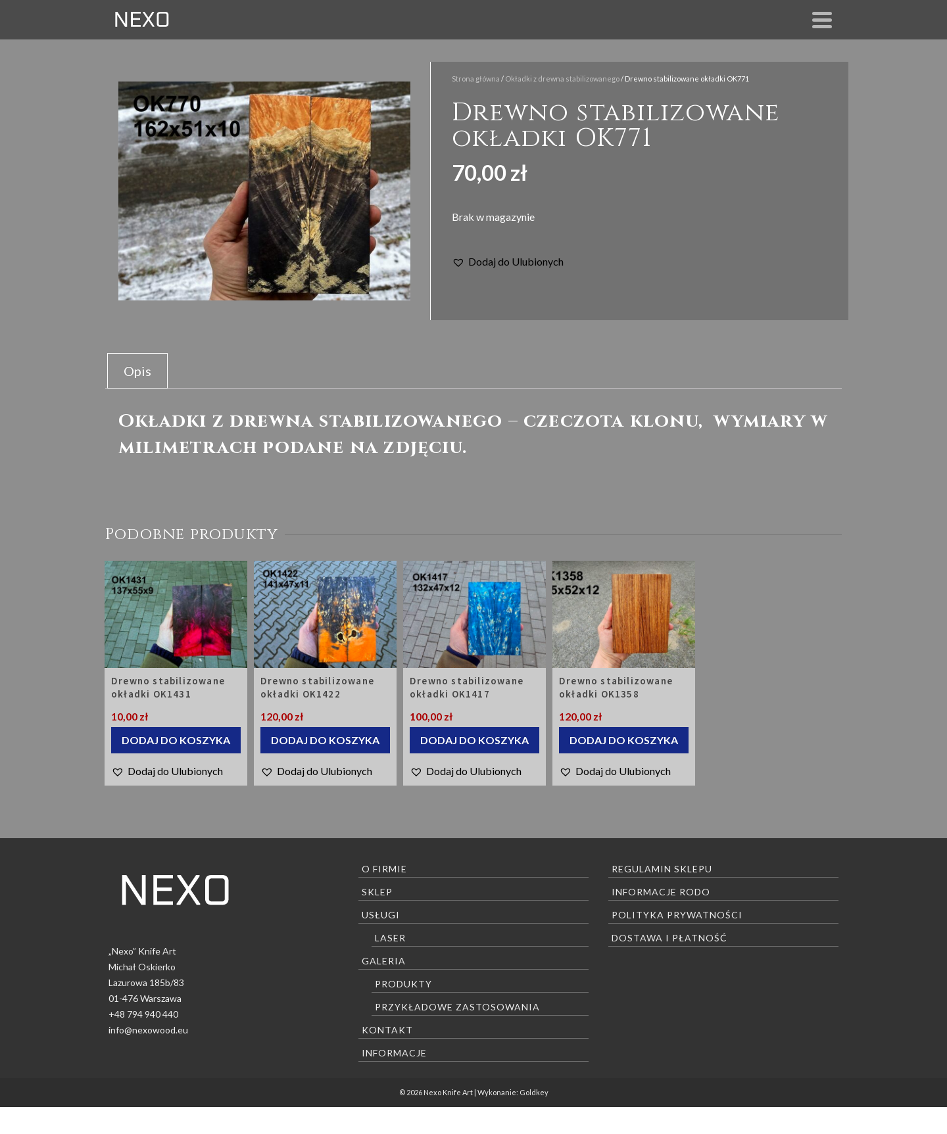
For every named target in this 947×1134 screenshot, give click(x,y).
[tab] (137, 371)
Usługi (381, 914)
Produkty (403, 983)
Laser (390, 937)
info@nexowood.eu (148, 1029)
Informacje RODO (661, 891)
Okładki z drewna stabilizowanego (562, 78)
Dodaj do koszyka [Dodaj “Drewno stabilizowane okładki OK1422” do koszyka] (325, 740)
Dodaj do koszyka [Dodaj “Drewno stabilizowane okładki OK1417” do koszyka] (474, 740)
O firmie (384, 868)
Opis (137, 371)
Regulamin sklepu (662, 868)
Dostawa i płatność (669, 937)
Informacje (394, 1052)
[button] (508, 262)
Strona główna (476, 78)
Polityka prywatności (677, 914)
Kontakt (387, 1029)
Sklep (377, 891)
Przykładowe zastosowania (457, 1006)
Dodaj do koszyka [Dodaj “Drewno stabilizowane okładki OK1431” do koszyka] (176, 740)
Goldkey (534, 1092)
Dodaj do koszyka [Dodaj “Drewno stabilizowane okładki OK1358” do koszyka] (624, 740)
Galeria (384, 960)
